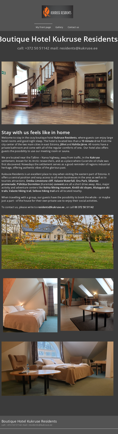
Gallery (59, 27)
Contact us (73, 27)
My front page (43, 27)
